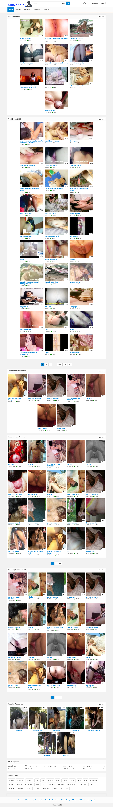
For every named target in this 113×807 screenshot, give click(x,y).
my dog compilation (34, 398)
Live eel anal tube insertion (54, 188)
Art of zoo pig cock (26, 63)
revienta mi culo (50, 110)
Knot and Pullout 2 (26, 236)
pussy (93, 784)
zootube (50, 780)
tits (61, 788)
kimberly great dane (51, 282)
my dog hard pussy (14, 657)
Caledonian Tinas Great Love (79, 86)
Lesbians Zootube (94, 730)
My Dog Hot (61, 428)
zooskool (20, 780)
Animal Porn (17, 766)
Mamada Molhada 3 (76, 282)
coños (72, 780)
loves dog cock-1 (50, 213)
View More (101, 16)
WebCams (75, 730)
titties (55, 788)
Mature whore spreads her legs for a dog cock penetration (31, 141)
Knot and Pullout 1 (76, 165)
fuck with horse (13, 551)
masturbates (46, 788)
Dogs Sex (66, 755)
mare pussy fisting (26, 213)
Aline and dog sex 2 (76, 38)
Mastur (72, 330)
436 (65, 364)
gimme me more (25, 38)
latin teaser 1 (74, 236)
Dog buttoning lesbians (77, 63)
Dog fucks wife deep (15, 494)
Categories (36, 9)
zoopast (47, 86)
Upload (27, 800)
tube (79, 780)
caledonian (28, 784)
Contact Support (89, 800)
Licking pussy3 (75, 213)
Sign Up (95, 3)
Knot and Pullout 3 (51, 259)
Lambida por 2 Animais (52, 141)
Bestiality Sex (57, 766)
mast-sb (72, 259)
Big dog (88, 464)
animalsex (93, 780)
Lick (46, 330)
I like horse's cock (73, 494)
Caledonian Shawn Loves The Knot (56, 63)
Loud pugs (73, 307)
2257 (80, 800)
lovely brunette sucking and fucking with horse (29, 283)
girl (44, 784)
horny (11, 784)
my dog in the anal (53, 686)
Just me (30, 464)
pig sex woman (52, 523)
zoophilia (21, 788)
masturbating (71, 784)
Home (11, 9)
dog (85, 780)
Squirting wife (42, 428)
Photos (27, 9)
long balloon (24, 307)
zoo (37, 780)
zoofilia (11, 780)
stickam (36, 788)
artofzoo (19, 784)
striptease (52, 784)
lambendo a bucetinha (27, 165)
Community (47, 9)
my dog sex (90, 686)
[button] (87, 3)
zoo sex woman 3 (53, 398)
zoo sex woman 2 (14, 523)
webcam (61, 784)
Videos (18, 9)
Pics (68, 551)
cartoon (11, 464)
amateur (12, 788)
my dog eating (71, 686)
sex (43, 780)
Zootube (19, 730)
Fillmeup (89, 398)
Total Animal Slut (91, 523)
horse (37, 784)
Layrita (47, 352)
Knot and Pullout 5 (26, 330)
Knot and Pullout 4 (51, 165)
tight (28, 788)
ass (67, 788)
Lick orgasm (74, 141)
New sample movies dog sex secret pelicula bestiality (29, 86)
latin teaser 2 (49, 307)
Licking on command (52, 236)
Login (103, 3)
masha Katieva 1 (75, 352)
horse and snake (72, 627)
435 (59, 364)
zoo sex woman (33, 523)
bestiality (29, 780)
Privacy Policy (65, 800)
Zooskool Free (38, 730)
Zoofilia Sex (57, 730)
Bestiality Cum (37, 766)
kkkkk (22, 259)
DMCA (74, 800)
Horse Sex (47, 755)
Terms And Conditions (52, 800)
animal (49, 494)
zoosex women (72, 523)
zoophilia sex (83, 784)
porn (57, 780)
